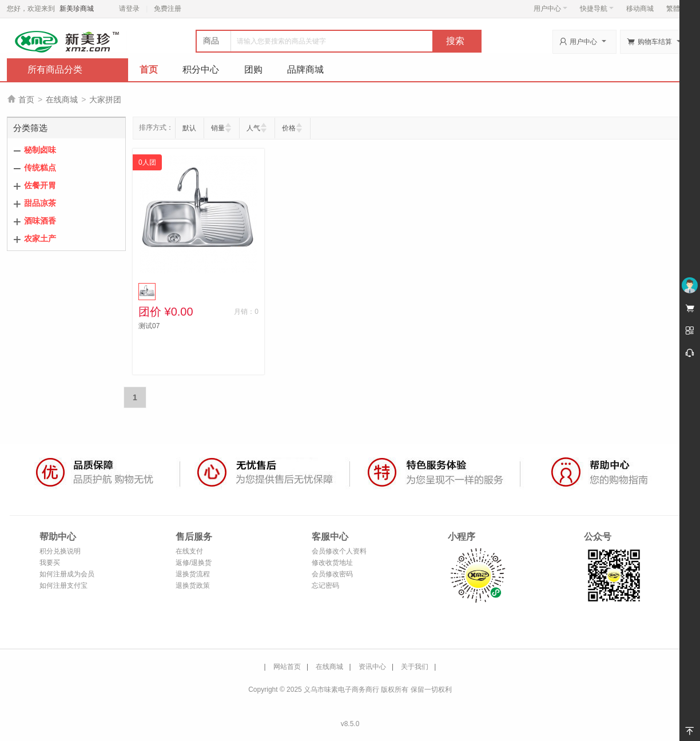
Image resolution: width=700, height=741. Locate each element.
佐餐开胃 (40, 185)
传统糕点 (40, 167)
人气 (253, 128)
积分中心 (200, 69)
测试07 (149, 326)
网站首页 (287, 667)
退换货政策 (193, 585)
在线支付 (189, 551)
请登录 (129, 9)
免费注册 (167, 9)
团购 (253, 69)
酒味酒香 (40, 220)
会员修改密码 (332, 574)
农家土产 (40, 238)
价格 (289, 128)
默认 (189, 128)
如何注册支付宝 (63, 585)
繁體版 (676, 9)
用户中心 (550, 9)
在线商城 (62, 99)
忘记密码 (325, 585)
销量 (218, 128)
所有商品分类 (54, 69)
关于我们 (414, 667)
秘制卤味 (40, 149)
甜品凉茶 (40, 203)
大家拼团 (105, 99)
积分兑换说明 (60, 551)
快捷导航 (597, 9)
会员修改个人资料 (339, 551)
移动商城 (640, 9)
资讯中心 (372, 667)
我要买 (49, 563)
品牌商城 (305, 69)
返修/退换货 (194, 563)
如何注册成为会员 (66, 574)
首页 (149, 69)
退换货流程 (193, 574)
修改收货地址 (332, 563)
